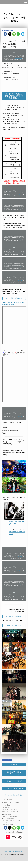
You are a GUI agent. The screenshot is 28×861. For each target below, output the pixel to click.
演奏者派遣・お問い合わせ (14, 788)
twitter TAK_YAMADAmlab (14, 625)
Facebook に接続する (7, 30)
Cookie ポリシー (18, 851)
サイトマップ (4, 853)
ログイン (3, 857)
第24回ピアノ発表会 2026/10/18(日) (14, 773)
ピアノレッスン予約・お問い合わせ (14, 795)
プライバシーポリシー (9, 851)
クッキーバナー (18, 58)
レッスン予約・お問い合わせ (14, 298)
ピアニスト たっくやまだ (14, 781)
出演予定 (14, 764)
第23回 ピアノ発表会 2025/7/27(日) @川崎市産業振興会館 (14, 96)
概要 (2, 851)
